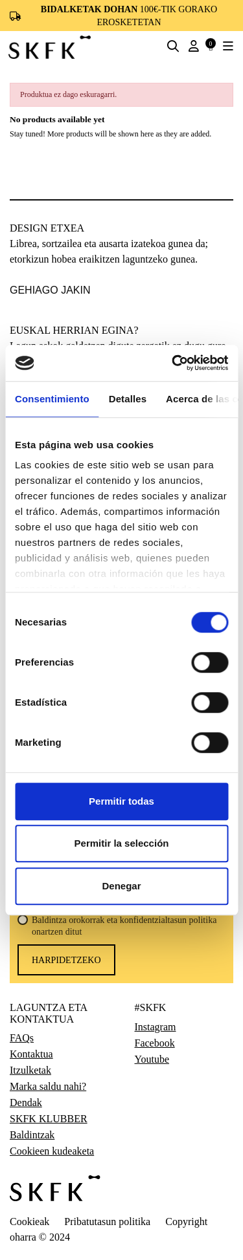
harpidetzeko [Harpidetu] (66, 960)
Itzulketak (30, 1070)
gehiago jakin (50, 290)
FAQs (22, 1038)
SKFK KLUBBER (48, 1119)
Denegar (121, 885)
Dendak (26, 1103)
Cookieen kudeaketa (52, 1151)
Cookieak (29, 1221)
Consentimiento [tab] (52, 398)
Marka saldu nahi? (48, 1086)
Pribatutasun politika (107, 1221)
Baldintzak (32, 1135)
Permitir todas (121, 801)
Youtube (152, 1059)
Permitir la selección (122, 843)
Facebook (155, 1043)
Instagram (155, 1027)
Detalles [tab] (127, 398)
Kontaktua (31, 1054)
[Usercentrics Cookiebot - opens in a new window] (173, 362)
